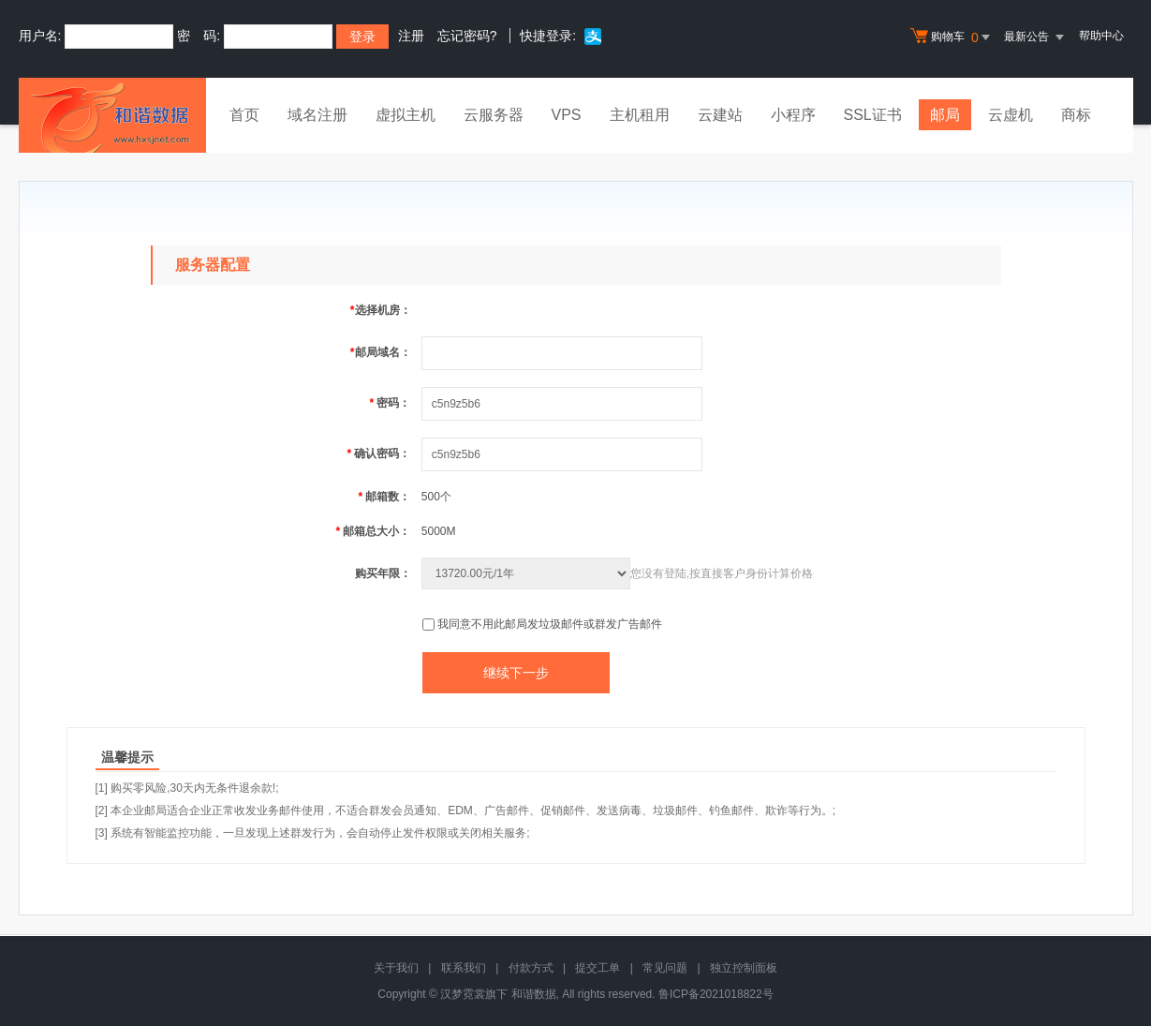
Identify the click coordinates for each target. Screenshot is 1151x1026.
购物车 (952, 37)
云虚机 (1010, 115)
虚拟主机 (405, 115)
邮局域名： (380, 352)
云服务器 (494, 115)
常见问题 (664, 967)
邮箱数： (384, 496)
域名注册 (317, 115)
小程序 (793, 115)
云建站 (720, 115)
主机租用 (640, 115)
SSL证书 (873, 115)
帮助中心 (1101, 35)
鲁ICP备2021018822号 (716, 994)
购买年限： (383, 573)
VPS (567, 115)
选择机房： (380, 310)
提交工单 (597, 967)
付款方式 (531, 967)
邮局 (945, 115)
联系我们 (463, 967)
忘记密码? (467, 35)
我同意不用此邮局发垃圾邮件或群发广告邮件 (549, 624)
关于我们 (396, 967)
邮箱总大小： (372, 531)
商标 (1076, 115)
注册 (411, 35)
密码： (389, 402)
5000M (438, 531)
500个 (436, 496)
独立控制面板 (743, 967)
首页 (244, 115)
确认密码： (378, 453)
